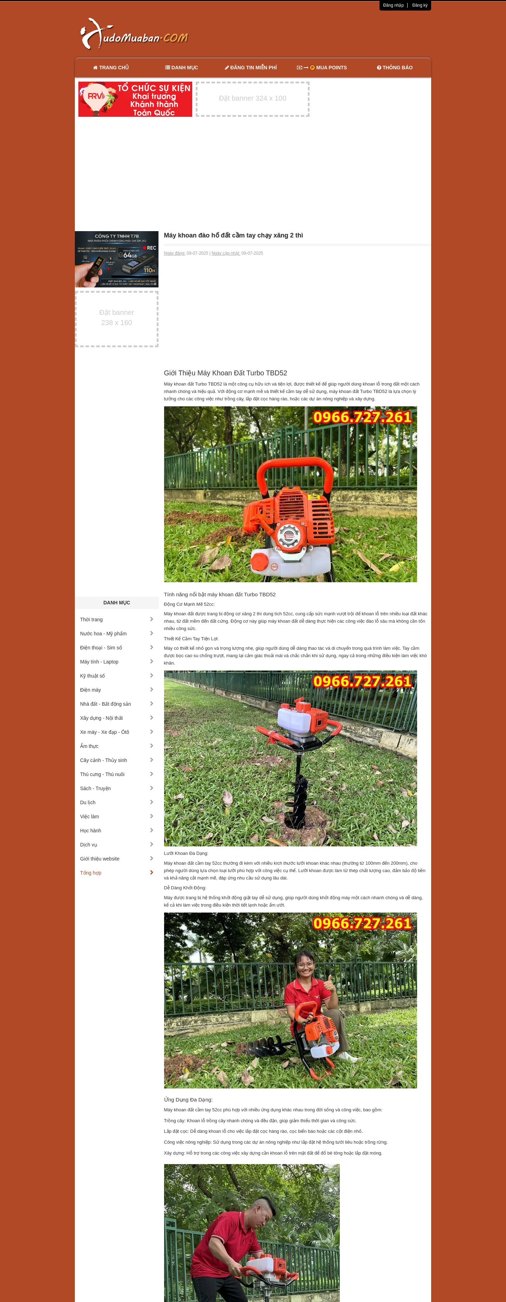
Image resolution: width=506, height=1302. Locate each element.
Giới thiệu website (117, 859)
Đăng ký (420, 5)
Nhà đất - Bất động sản (117, 704)
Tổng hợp (117, 873)
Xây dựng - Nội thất (117, 718)
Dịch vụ (117, 844)
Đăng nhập (393, 5)
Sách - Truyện (117, 788)
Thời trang (117, 619)
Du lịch (117, 802)
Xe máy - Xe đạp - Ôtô (117, 732)
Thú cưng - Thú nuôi (117, 774)
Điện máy (117, 690)
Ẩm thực (117, 746)
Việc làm (117, 816)
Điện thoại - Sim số (117, 647)
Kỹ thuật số (117, 676)
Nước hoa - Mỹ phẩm (117, 633)
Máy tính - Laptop (117, 662)
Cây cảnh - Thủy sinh (117, 760)
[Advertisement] (327, 33)
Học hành (117, 830)
